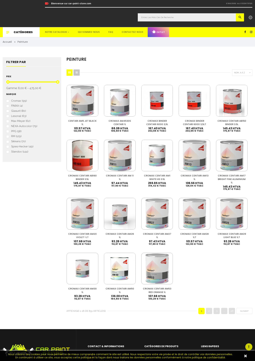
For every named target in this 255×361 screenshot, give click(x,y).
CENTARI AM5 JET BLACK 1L (80, 117)
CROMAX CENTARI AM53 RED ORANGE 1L (239, 220)
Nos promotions (209, 295)
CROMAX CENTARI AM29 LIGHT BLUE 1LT (143, 218)
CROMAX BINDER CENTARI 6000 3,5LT (175, 117)
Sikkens (18, 141)
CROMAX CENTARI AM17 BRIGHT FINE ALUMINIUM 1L (175, 168)
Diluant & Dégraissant (155, 302)
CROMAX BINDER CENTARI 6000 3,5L (143, 117)
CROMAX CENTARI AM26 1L (239, 166)
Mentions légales (210, 310)
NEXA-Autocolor (24, 126)
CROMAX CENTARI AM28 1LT (111, 218)
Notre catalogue (56, 31)
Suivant (244, 243)
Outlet (158, 32)
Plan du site (207, 319)
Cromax (19, 101)
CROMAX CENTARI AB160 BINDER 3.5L (239, 117)
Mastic (147, 323)
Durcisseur (150, 296)
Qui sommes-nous (89, 31)
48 (231, 242)
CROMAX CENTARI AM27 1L (79, 218)
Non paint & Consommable (158, 312)
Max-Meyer (20, 121)
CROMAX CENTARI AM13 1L (143, 166)
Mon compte (207, 285)
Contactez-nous (132, 31)
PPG (16, 131)
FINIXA (17, 106)
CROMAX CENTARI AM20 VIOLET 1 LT (207, 166)
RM (16, 136)
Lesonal (19, 116)
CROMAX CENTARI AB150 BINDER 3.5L (207, 117)
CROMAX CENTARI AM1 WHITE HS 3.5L (111, 166)
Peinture (148, 285)
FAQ (110, 31)
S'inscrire (231, 3)
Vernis (147, 291)
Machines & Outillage (155, 318)
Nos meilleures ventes (212, 290)
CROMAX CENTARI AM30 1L (175, 218)
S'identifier (246, 3)
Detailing (149, 329)
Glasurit (18, 111)
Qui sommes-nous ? (211, 300)
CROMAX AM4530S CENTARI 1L (111, 117)
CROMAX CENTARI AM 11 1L (79, 166)
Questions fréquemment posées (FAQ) (221, 305)
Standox (19, 151)
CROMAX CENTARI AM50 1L (207, 218)
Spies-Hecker (22, 146)
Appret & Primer (153, 307)
